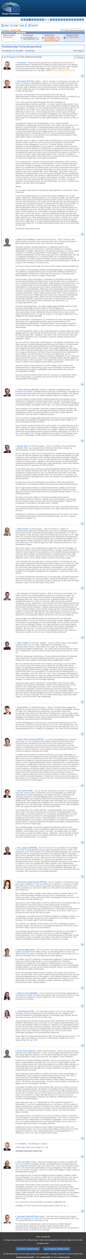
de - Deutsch (32, 19)
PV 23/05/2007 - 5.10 (51, 37)
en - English (40, 19)
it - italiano (51, 19)
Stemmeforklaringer (51, 40)
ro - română (72, 19)
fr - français (43, 19)
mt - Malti (62, 19)
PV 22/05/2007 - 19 (29, 37)
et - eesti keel (35, 19)
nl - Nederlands (64, 19)
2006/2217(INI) (15, 30)
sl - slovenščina (78, 19)
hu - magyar (59, 19)
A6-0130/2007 (8, 37)
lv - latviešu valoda (54, 19)
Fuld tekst (34, 25)
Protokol (80, 57)
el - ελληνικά (38, 19)
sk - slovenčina (75, 19)
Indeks (6, 25)
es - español (24, 19)
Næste (22, 25)
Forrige (15, 25)
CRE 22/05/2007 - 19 (30, 39)
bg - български (22, 19)
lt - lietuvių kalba (56, 19)
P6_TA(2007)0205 (72, 37)
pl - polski (67, 19)
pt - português (70, 19)
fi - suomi (80, 19)
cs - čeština (27, 19)
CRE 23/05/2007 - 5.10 (52, 39)
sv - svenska (83, 19)
